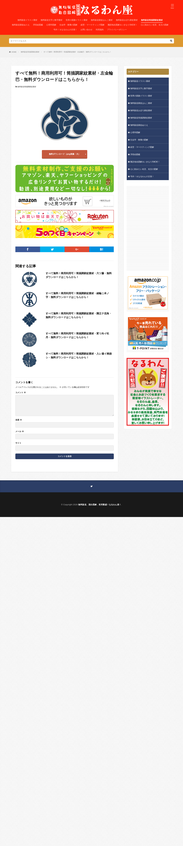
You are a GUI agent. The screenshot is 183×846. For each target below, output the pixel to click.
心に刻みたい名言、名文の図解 (154, 25)
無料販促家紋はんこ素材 (102, 20)
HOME (13, 52)
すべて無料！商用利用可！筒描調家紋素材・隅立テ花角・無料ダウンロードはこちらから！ (79, 315)
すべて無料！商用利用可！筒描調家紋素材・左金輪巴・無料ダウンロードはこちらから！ (77, 52)
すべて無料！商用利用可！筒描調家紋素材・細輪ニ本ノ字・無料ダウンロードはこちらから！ (77, 295)
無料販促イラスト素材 (27, 20)
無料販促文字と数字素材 (51, 20)
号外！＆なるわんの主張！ (65, 29)
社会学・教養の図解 (68, 25)
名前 (18, 420)
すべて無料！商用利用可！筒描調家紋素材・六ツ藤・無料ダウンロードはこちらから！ (79, 275)
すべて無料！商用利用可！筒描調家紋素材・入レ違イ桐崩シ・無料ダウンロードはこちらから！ (79, 355)
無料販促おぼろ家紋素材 (127, 20)
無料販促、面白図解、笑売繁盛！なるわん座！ (99, 504)
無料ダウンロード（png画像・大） (64, 154)
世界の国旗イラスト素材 (76, 20)
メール (19, 431)
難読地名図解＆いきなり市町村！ (122, 25)
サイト (18, 443)
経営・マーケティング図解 (92, 25)
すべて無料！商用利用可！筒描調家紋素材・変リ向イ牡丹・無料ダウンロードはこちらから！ (77, 335)
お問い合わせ (86, 29)
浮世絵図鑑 (38, 25)
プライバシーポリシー (117, 29)
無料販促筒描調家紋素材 (152, 20)
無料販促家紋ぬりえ (21, 25)
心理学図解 (51, 25)
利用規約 (100, 29)
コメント (20, 392)
